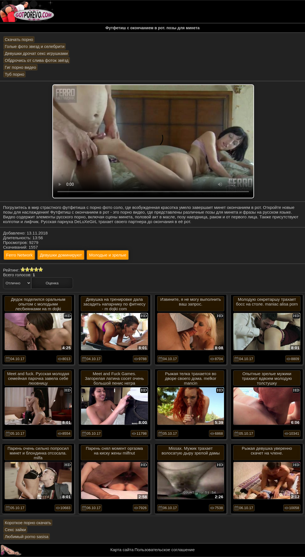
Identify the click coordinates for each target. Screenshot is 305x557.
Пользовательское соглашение (165, 549)
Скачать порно (19, 39)
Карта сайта (122, 549)
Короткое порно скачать (28, 522)
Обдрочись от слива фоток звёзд (37, 60)
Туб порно (14, 74)
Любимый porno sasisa (26, 536)
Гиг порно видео (20, 67)
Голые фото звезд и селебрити (34, 46)
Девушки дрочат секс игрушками (36, 53)
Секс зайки (15, 529)
